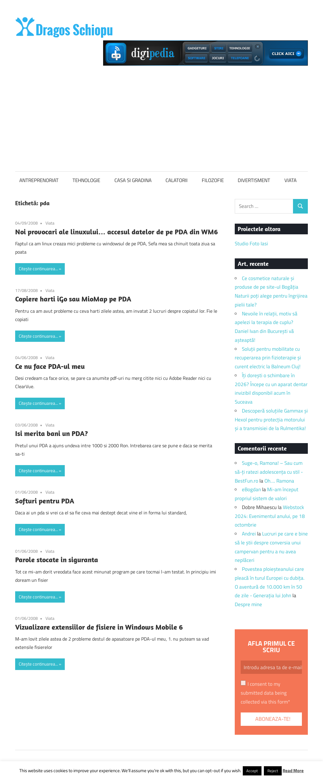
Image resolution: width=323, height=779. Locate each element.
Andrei (249, 534)
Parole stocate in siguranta (56, 559)
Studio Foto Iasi (251, 243)
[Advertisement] (161, 116)
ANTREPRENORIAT (39, 180)
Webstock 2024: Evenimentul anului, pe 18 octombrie (270, 516)
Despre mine (248, 604)
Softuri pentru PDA (44, 500)
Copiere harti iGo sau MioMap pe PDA (73, 298)
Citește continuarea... (38, 268)
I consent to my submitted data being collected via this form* (265, 693)
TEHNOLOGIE (86, 180)
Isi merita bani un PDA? (51, 433)
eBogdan (251, 489)
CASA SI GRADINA (133, 180)
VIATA (290, 180)
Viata (49, 223)
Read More (293, 770)
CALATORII (177, 180)
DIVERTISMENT (254, 180)
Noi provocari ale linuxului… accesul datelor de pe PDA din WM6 (116, 231)
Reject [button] (272, 771)
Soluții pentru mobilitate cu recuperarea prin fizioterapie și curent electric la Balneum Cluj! (268, 358)
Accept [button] (252, 771)
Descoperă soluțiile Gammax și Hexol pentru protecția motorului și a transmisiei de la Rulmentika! (271, 419)
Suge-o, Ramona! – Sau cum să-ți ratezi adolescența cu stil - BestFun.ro (269, 472)
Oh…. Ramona (279, 481)
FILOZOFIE (213, 180)
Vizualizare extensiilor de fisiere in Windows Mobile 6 (99, 626)
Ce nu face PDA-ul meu (50, 366)
